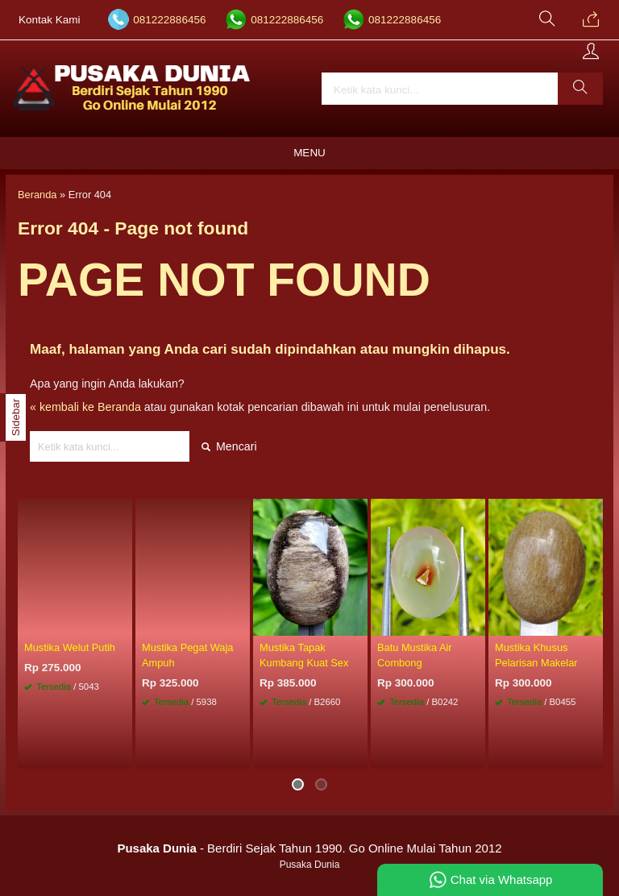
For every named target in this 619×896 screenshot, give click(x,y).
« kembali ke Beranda (85, 406)
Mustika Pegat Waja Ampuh (187, 655)
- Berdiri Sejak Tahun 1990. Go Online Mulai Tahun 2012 (309, 848)
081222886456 (169, 20)
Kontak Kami (50, 20)
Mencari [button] (229, 446)
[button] (580, 89)
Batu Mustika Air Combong (414, 655)
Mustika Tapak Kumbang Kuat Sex (304, 655)
